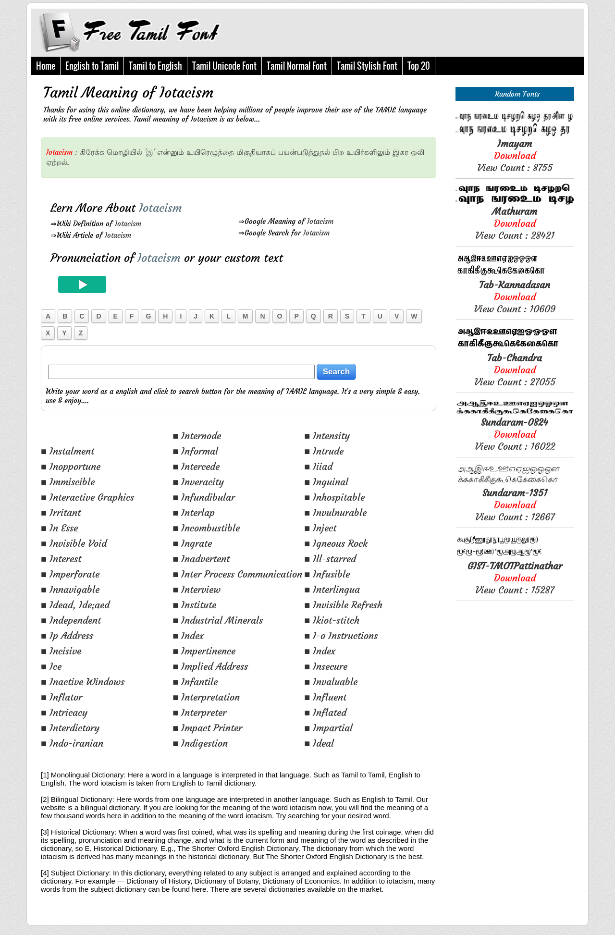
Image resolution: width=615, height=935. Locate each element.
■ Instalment (67, 451)
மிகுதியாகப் (256, 152)
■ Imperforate (70, 574)
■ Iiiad (318, 466)
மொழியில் (124, 152)
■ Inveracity (198, 482)
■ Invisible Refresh (343, 605)
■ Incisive (61, 651)
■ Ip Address (67, 635)
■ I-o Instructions (341, 635)
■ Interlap (193, 512)
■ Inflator (61, 697)
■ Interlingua (332, 589)
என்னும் (170, 152)
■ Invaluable (330, 682)
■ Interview (196, 589)
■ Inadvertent (201, 559)
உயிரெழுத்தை (210, 152)
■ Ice (51, 666)
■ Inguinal (326, 482)
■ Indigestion (200, 743)
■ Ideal (319, 743)
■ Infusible (327, 574)
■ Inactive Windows (82, 682)
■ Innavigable (70, 589)
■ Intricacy (64, 712)
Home (45, 66)
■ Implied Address (210, 666)
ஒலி (417, 152)
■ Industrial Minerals (217, 620)
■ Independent (71, 620)
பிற (338, 152)
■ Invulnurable (335, 512)
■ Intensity (327, 436)
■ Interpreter (199, 712)
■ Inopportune (70, 466)
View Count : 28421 (514, 223)
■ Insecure (325, 666)
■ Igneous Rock (336, 543)
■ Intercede (196, 466)
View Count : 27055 (514, 370)
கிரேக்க (92, 152)
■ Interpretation (206, 697)
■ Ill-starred (330, 559)
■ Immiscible (68, 482)
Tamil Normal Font (297, 66)
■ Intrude (324, 451)
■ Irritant (61, 512)
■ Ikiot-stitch (331, 620)
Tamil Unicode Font (224, 66)
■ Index (188, 635)
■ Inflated (325, 712)
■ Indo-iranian (72, 743)
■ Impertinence (203, 651)
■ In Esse (59, 528)
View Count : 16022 (515, 434)
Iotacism (128, 223)
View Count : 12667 (514, 505)
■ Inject (320, 528)
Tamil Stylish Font (367, 66)
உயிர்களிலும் (368, 152)
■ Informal (195, 451)
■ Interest (61, 559)
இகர (400, 152)
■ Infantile (195, 682)
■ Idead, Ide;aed (75, 605)
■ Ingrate (192, 543)
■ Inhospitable (334, 497)
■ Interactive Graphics (87, 497)
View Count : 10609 (514, 297)
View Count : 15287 (514, 578)
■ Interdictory (70, 728)
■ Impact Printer (207, 728)
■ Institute (194, 605)
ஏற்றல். (57, 162)
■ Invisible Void (74, 543)
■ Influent (325, 697)
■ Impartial (328, 728)
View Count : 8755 (515, 155)
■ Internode (196, 436)
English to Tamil (92, 66)
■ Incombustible (206, 528)
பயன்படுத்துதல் (304, 152)
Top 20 (418, 66)
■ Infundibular (203, 497)
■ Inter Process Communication (237, 574)
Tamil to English (155, 66)
